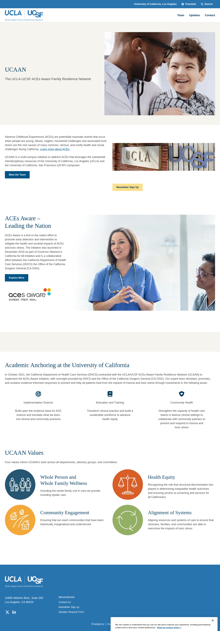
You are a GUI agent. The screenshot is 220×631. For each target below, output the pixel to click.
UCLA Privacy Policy (135, 624)
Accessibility (114, 624)
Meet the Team (17, 174)
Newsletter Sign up (69, 607)
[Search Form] (206, 4)
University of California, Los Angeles (155, 4)
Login (186, 624)
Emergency (98, 624)
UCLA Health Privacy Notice (165, 624)
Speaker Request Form (71, 612)
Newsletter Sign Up (127, 187)
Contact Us (65, 602)
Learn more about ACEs (54, 149)
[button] (188, 4)
